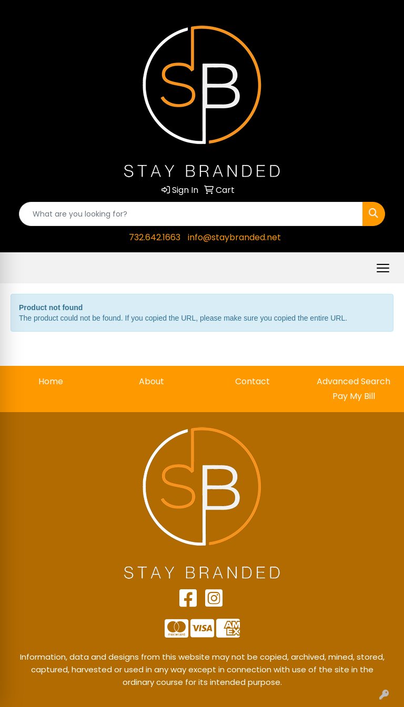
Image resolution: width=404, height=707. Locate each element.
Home (50, 381)
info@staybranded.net (234, 237)
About (151, 381)
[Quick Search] (191, 214)
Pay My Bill (353, 396)
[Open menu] (382, 268)
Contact (252, 381)
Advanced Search (353, 381)
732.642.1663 (154, 237)
